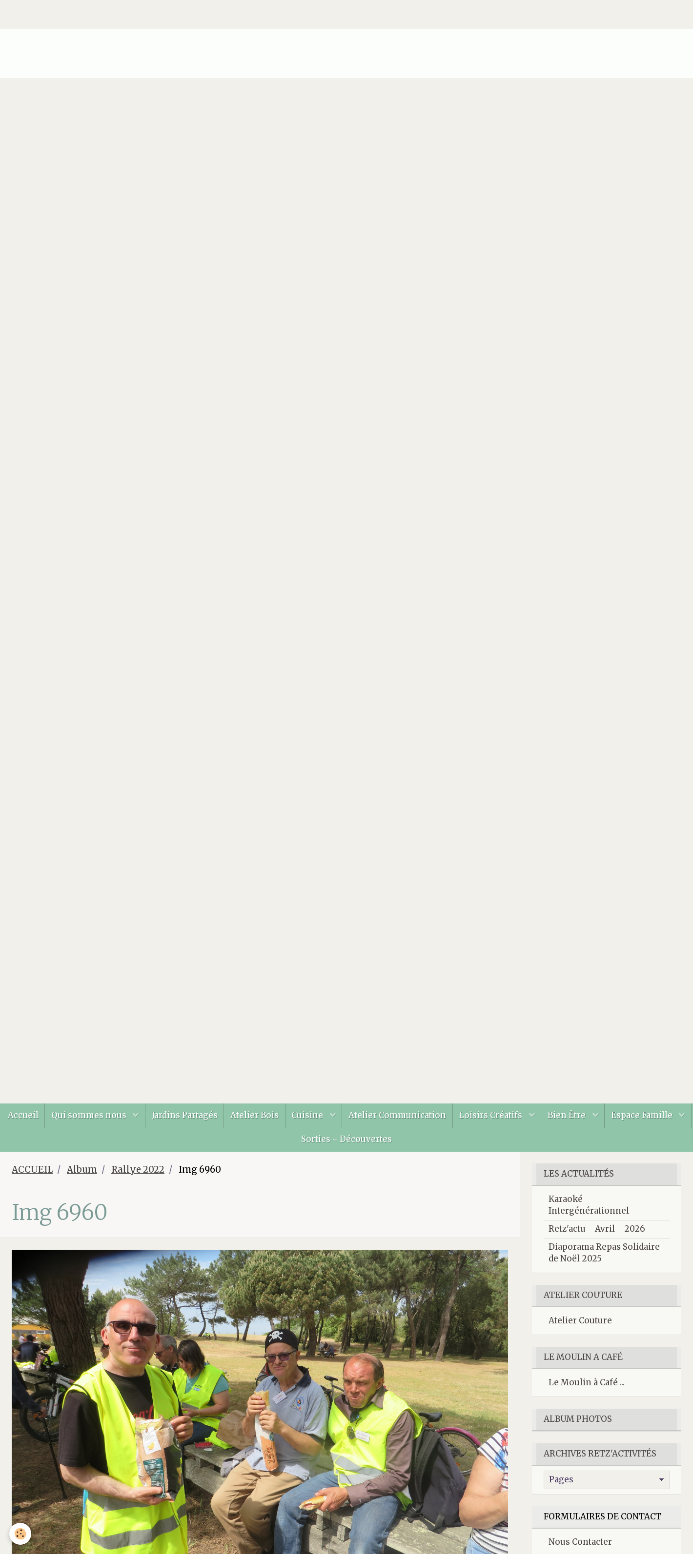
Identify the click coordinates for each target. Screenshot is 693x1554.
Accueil (58, 1116)
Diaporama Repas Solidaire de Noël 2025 (604, 1257)
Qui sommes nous (127, 1116)
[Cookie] (21, 1534)
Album (82, 1174)
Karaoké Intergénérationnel (589, 1209)
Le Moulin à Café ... (587, 1386)
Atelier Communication (444, 1116)
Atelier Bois (297, 1116)
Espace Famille (288, 1142)
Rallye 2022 (137, 1174)
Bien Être (619, 1116)
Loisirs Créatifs (540, 1116)
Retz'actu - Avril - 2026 (597, 1233)
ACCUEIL (32, 1174)
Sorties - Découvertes (391, 1142)
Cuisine (353, 1116)
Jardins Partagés (225, 1116)
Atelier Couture (580, 1324)
